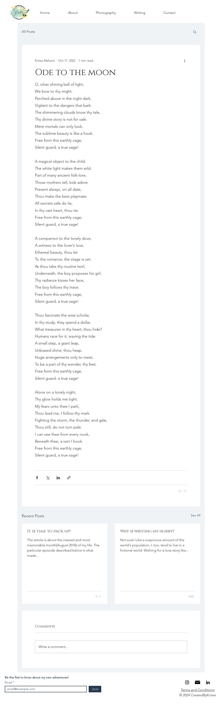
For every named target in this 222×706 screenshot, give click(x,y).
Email (9, 682)
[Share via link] (69, 478)
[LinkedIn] (208, 682)
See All (195, 515)
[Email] (197, 682)
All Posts (28, 32)
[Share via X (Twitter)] (48, 478)
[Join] (95, 689)
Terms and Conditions (198, 690)
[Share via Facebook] (37, 478)
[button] (195, 31)
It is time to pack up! (48, 531)
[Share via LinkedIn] (58, 478)
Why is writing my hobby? (147, 531)
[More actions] (184, 60)
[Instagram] (187, 682)
